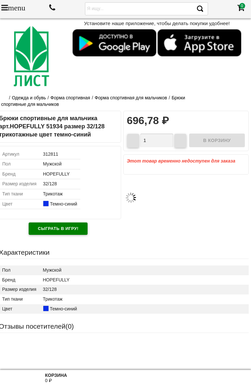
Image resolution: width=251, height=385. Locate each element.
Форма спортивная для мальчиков (131, 97)
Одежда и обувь (29, 97)
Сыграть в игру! (58, 228)
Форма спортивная (70, 97)
